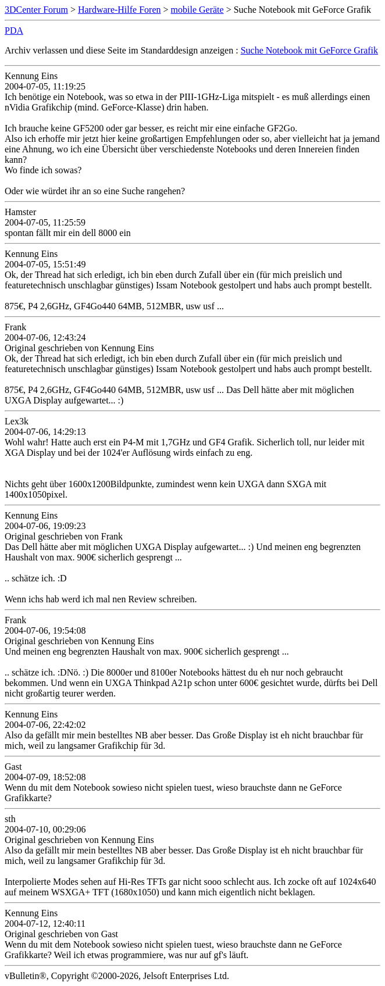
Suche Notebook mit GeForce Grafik (309, 50)
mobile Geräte (197, 10)
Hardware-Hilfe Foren (119, 10)
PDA (14, 30)
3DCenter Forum (36, 10)
